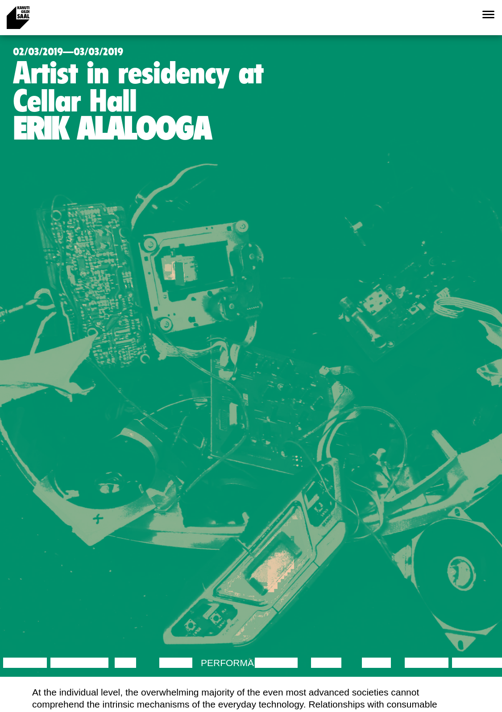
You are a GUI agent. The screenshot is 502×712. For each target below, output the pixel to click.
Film (125, 663)
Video (376, 663)
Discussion (79, 663)
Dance (175, 663)
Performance (237, 663)
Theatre (276, 663)
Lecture (25, 663)
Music (326, 663)
